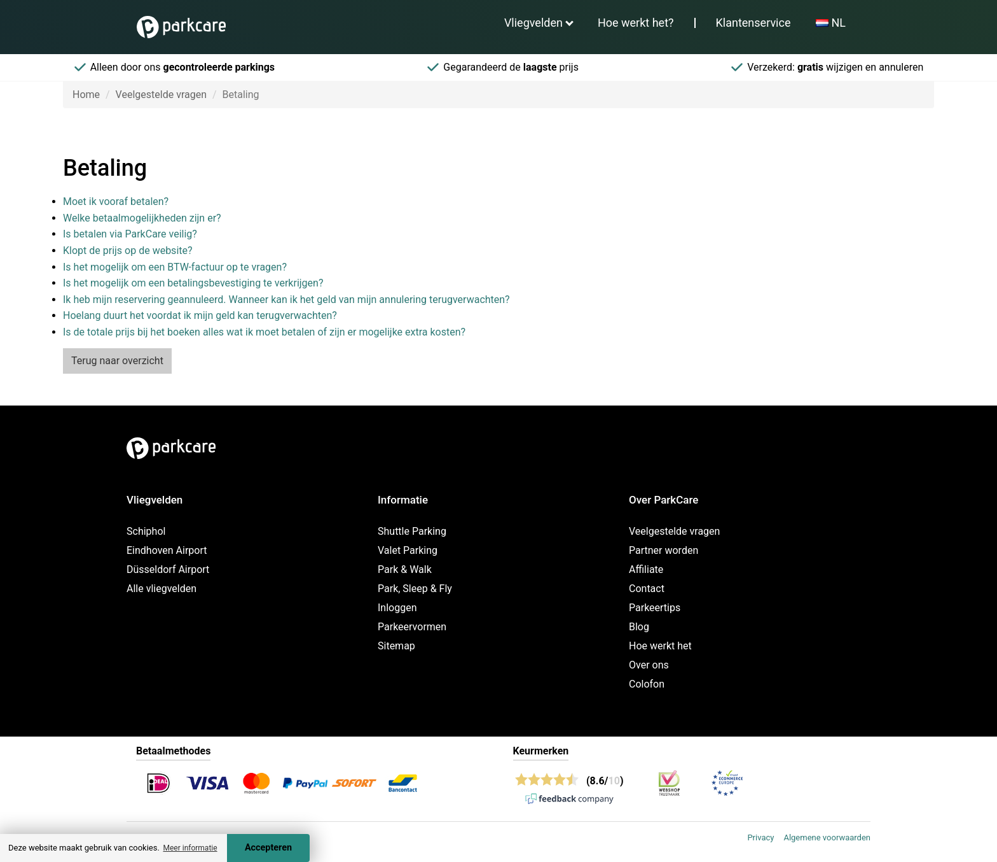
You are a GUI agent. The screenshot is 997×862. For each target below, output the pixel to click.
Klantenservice (753, 22)
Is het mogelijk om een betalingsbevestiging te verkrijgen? (193, 283)
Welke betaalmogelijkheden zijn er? (142, 218)
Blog (639, 627)
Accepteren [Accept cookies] (268, 847)
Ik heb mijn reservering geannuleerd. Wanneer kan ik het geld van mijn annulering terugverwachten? (286, 299)
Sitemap (396, 646)
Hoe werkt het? (636, 22)
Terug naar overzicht (117, 361)
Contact (646, 589)
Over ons (649, 665)
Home (86, 94)
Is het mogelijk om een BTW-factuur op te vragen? (175, 267)
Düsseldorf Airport (168, 569)
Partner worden (663, 550)
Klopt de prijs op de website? (128, 250)
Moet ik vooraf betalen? (115, 201)
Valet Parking (407, 550)
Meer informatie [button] (190, 848)
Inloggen (397, 608)
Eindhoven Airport (167, 550)
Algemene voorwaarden (826, 837)
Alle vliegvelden (161, 589)
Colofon (646, 684)
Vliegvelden (533, 22)
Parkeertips (654, 608)
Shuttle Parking (412, 531)
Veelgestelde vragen (161, 94)
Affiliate (646, 569)
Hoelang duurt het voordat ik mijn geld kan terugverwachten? (200, 315)
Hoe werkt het (660, 646)
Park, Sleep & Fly (415, 589)
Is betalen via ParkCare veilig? (130, 234)
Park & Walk (405, 569)
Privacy (760, 837)
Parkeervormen (412, 627)
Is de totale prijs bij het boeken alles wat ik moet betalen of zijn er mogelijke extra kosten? (264, 332)
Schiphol (146, 531)
